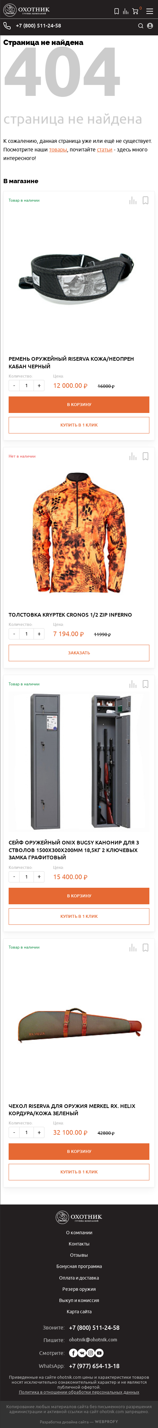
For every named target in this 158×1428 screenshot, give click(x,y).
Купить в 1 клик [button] (79, 425)
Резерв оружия (79, 1289)
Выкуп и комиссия (79, 1300)
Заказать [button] (79, 653)
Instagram (90, 1353)
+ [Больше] (39, 385)
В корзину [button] (79, 404)
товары (58, 149)
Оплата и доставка (79, 1278)
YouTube (99, 1353)
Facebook (73, 1353)
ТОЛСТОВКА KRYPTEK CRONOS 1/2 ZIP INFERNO (70, 614)
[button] (133, 200)
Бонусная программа (79, 1266)
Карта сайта (79, 1311)
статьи (105, 149)
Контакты (79, 1243)
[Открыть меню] (150, 11)
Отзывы (79, 1255)
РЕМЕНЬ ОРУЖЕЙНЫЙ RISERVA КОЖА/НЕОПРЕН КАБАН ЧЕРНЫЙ (71, 362)
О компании (79, 1232)
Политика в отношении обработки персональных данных (79, 1392)
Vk (82, 1353)
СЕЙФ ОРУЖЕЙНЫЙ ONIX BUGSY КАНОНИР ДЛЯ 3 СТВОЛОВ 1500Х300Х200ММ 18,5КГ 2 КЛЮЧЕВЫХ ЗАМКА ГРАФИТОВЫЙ (74, 850)
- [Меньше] (14, 385)
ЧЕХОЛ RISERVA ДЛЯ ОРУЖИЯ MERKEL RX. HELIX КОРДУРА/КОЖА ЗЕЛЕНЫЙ (72, 1110)
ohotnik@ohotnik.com (93, 1340)
